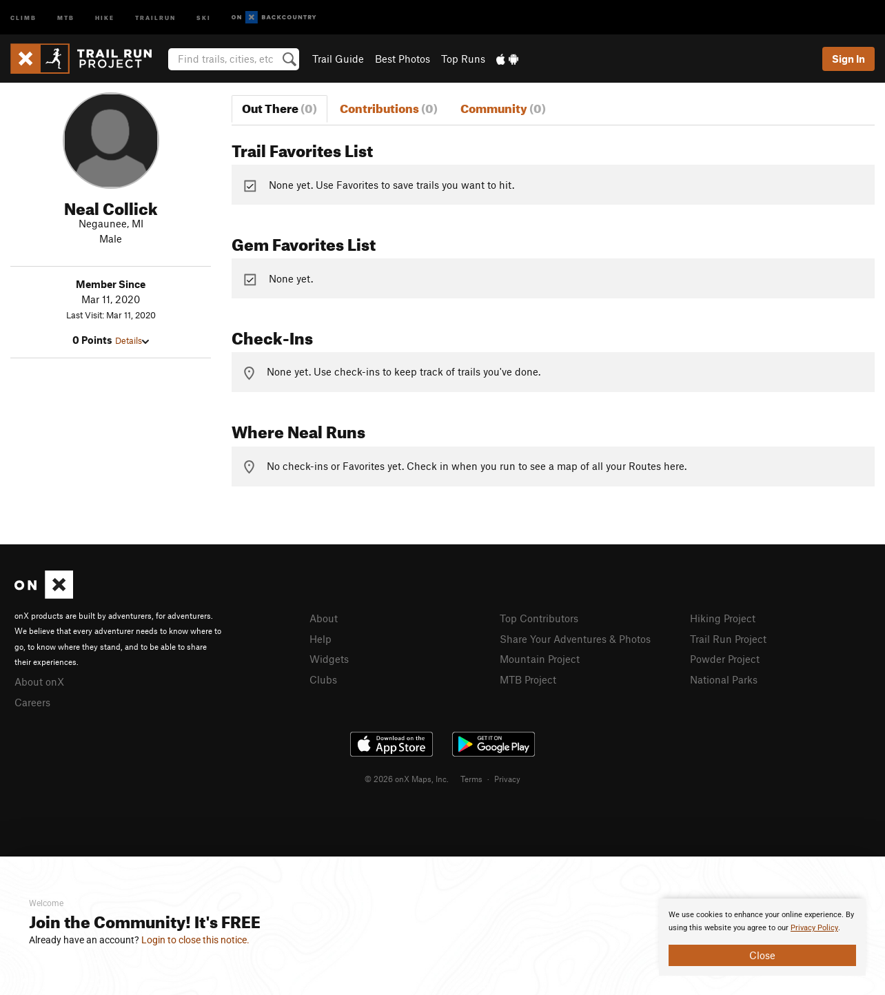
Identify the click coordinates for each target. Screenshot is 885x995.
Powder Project (725, 659)
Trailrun (155, 16)
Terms (471, 778)
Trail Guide (338, 58)
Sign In (848, 58)
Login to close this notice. (195, 939)
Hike (104, 16)
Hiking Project (722, 618)
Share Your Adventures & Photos (575, 639)
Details (132, 340)
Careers (32, 702)
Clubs (323, 679)
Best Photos (402, 58)
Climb (23, 16)
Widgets (329, 659)
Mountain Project (540, 659)
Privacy (507, 778)
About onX (39, 681)
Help (320, 639)
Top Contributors (539, 618)
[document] (762, 937)
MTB (65, 16)
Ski (203, 16)
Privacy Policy (814, 927)
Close (762, 955)
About (323, 618)
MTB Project (528, 679)
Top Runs (463, 58)
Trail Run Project (728, 639)
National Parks (723, 679)
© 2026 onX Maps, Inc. (407, 778)
